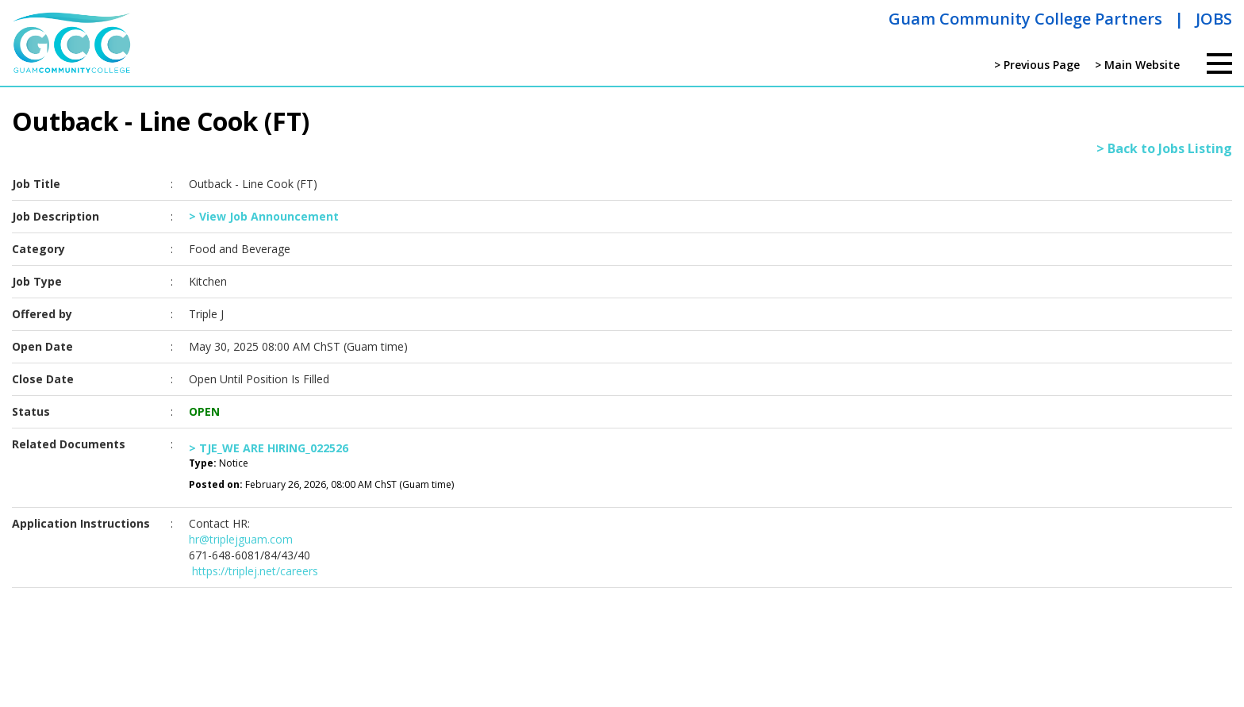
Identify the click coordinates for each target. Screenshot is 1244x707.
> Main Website (1137, 64)
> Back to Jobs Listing (1164, 148)
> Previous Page (1037, 64)
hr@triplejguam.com (241, 539)
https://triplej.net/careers (253, 570)
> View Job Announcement (264, 216)
